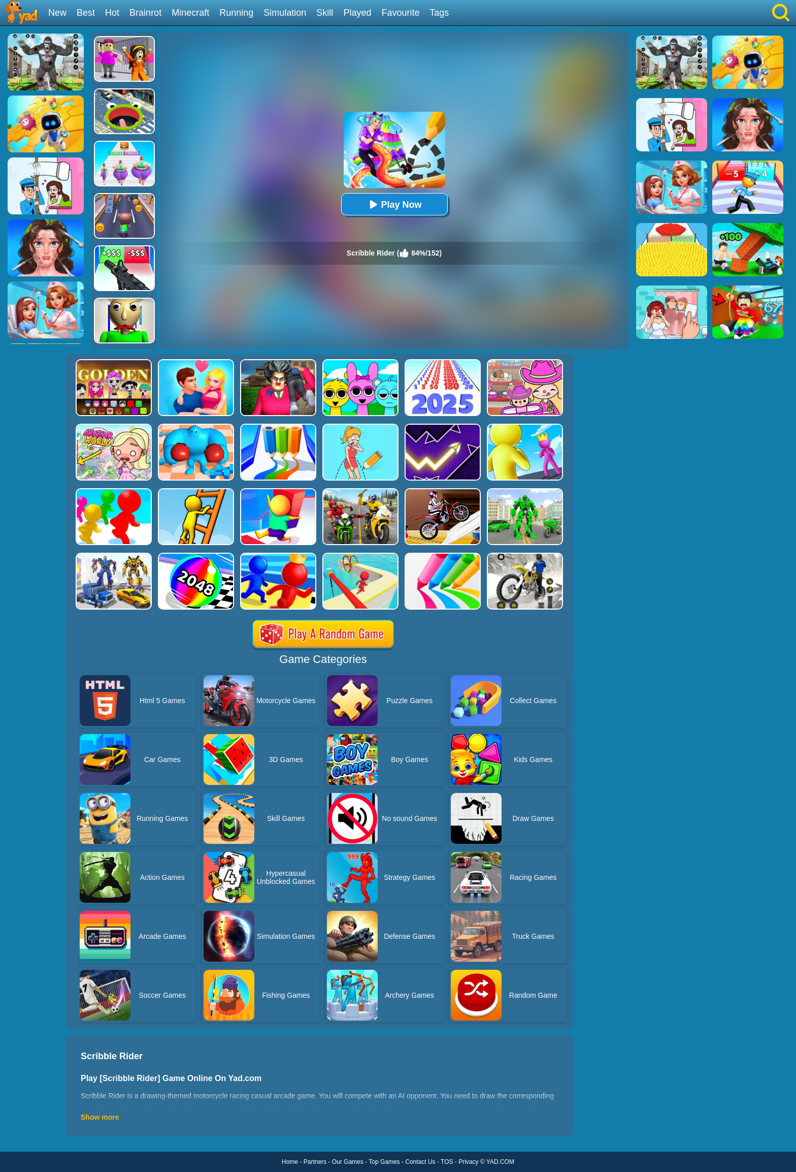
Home (290, 1161)
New (57, 13)
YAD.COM (500, 1161)
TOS (447, 1161)
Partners (315, 1161)
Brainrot (145, 13)
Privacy (468, 1161)
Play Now (394, 204)
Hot (112, 13)
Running (236, 13)
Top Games (384, 1161)
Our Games (347, 1161)
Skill (324, 13)
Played (357, 13)
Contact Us (420, 1161)
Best (86, 13)
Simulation (284, 13)
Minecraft (190, 13)
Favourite (400, 13)
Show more (100, 1117)
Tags (439, 13)
